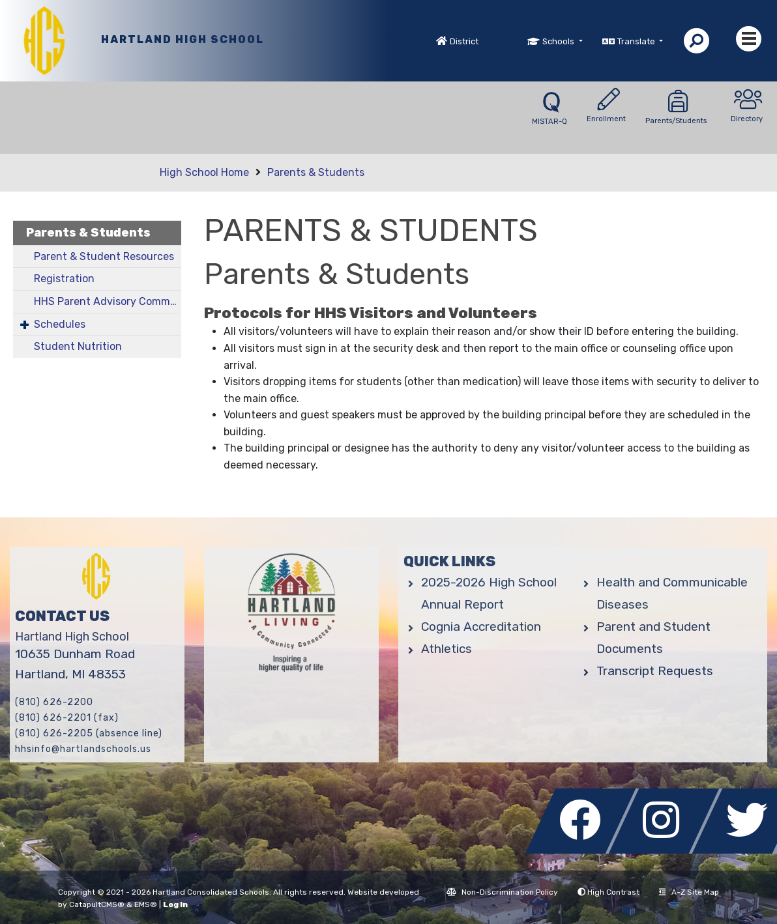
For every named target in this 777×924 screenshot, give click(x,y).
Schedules (59, 324)
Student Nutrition (78, 346)
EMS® (145, 904)
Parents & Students (315, 172)
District (464, 41)
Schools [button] (559, 41)
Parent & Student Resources (104, 256)
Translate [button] (637, 41)
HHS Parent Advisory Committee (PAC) (107, 301)
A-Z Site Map (689, 892)
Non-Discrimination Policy (502, 892)
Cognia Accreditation (481, 626)
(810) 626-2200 (54, 702)
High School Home (204, 172)
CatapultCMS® (97, 904)
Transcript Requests (654, 670)
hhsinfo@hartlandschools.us (83, 749)
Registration (64, 278)
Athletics (446, 648)
